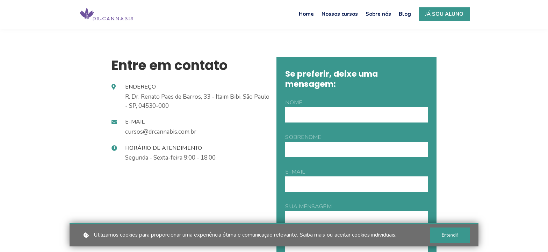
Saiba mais (312, 234)
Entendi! (450, 235)
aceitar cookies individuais (364, 234)
